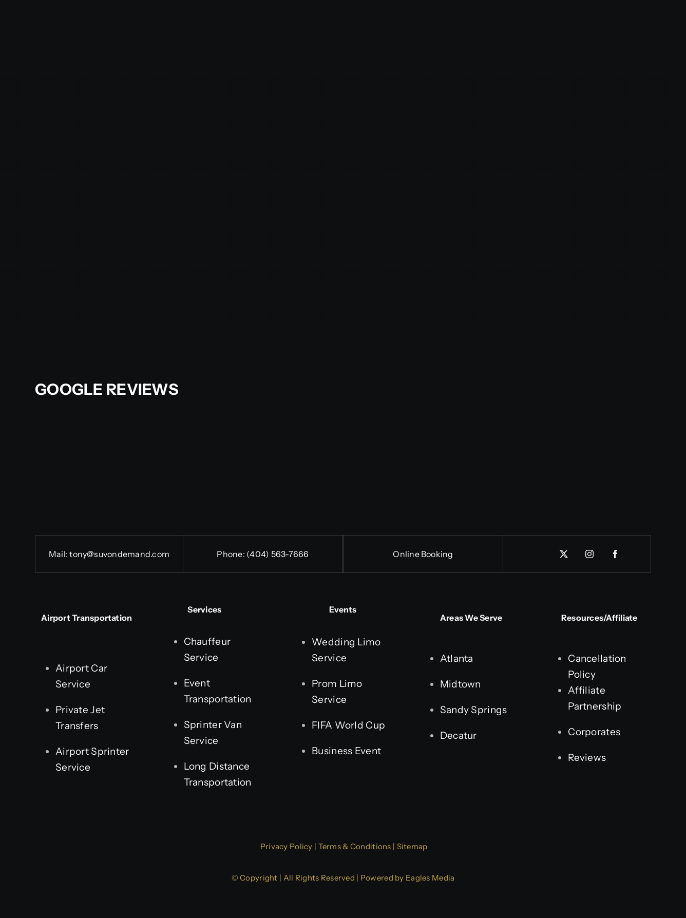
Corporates (594, 732)
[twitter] (564, 554)
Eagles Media (430, 878)
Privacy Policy (286, 846)
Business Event (346, 751)
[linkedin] (538, 550)
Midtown (460, 684)
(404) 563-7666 (277, 554)
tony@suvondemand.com (119, 554)
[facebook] (615, 554)
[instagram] (590, 554)
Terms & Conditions (354, 846)
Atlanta (456, 658)
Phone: (231, 554)
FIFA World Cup (348, 725)
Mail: (59, 554)
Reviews (587, 757)
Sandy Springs (473, 710)
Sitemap (412, 846)
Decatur (458, 735)
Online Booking (423, 554)
